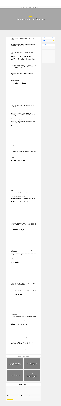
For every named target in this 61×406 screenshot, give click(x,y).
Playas (26, 7)
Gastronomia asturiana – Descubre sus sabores (32, 375)
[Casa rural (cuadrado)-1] (48, 56)
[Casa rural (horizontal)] (30, 404)
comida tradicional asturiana (15, 351)
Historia (22, 7)
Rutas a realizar (31, 7)
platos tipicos (31, 351)
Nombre (8, 395)
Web (29, 395)
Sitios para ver (37, 7)
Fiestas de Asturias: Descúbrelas (32, 364)
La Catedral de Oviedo (15, 375)
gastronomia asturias (24, 351)
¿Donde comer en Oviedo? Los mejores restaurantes (15, 364)
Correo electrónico (21, 395)
